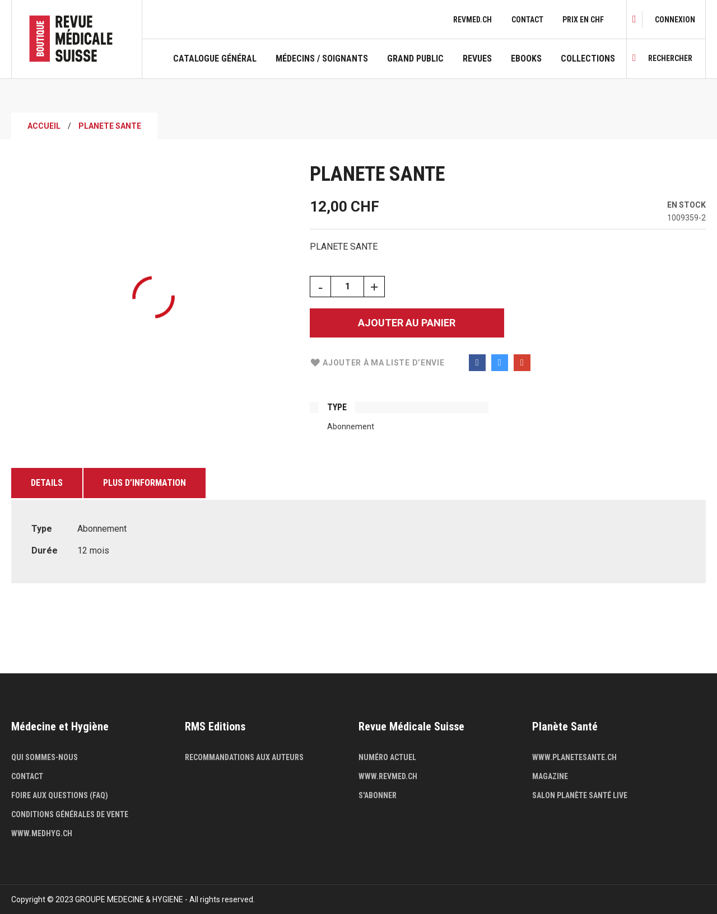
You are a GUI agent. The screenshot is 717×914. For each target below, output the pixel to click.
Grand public (415, 59)
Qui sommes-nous (44, 757)
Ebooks (526, 59)
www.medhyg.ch (41, 833)
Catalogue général (215, 59)
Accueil (43, 125)
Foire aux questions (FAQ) (59, 795)
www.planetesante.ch (574, 757)
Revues (477, 59)
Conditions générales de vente (69, 814)
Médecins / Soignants (322, 59)
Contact (527, 19)
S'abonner (377, 795)
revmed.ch (472, 19)
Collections (588, 59)
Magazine (550, 776)
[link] (675, 20)
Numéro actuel (387, 757)
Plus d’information (144, 482)
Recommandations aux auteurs (244, 757)
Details (47, 482)
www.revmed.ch (387, 776)
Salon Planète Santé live (579, 795)
